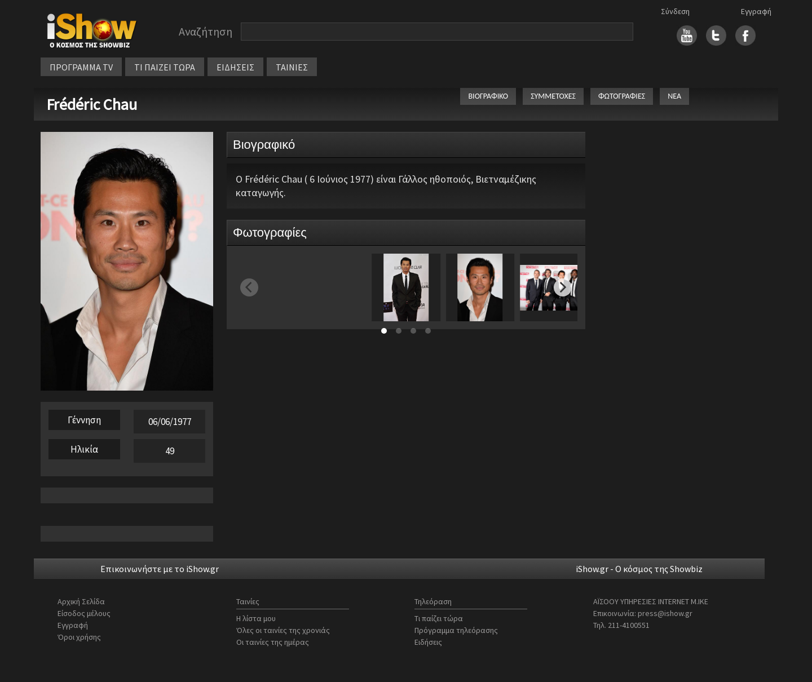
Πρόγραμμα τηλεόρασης (456, 630)
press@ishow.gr (665, 613)
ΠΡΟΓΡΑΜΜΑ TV (81, 67)
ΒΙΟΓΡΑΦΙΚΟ (488, 96)
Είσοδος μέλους (84, 613)
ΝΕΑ (674, 96)
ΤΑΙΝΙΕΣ (292, 67)
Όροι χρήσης (79, 637)
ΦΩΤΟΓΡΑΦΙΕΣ (621, 96)
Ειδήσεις (428, 642)
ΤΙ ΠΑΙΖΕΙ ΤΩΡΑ (164, 67)
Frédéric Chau (91, 104)
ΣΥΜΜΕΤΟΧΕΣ (553, 96)
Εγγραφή (756, 11)
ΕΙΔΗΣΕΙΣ (235, 67)
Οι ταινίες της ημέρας (272, 642)
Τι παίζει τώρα (438, 618)
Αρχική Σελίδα (81, 601)
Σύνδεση (675, 11)
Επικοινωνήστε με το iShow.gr (159, 568)
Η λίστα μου (256, 618)
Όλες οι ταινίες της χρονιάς (283, 630)
